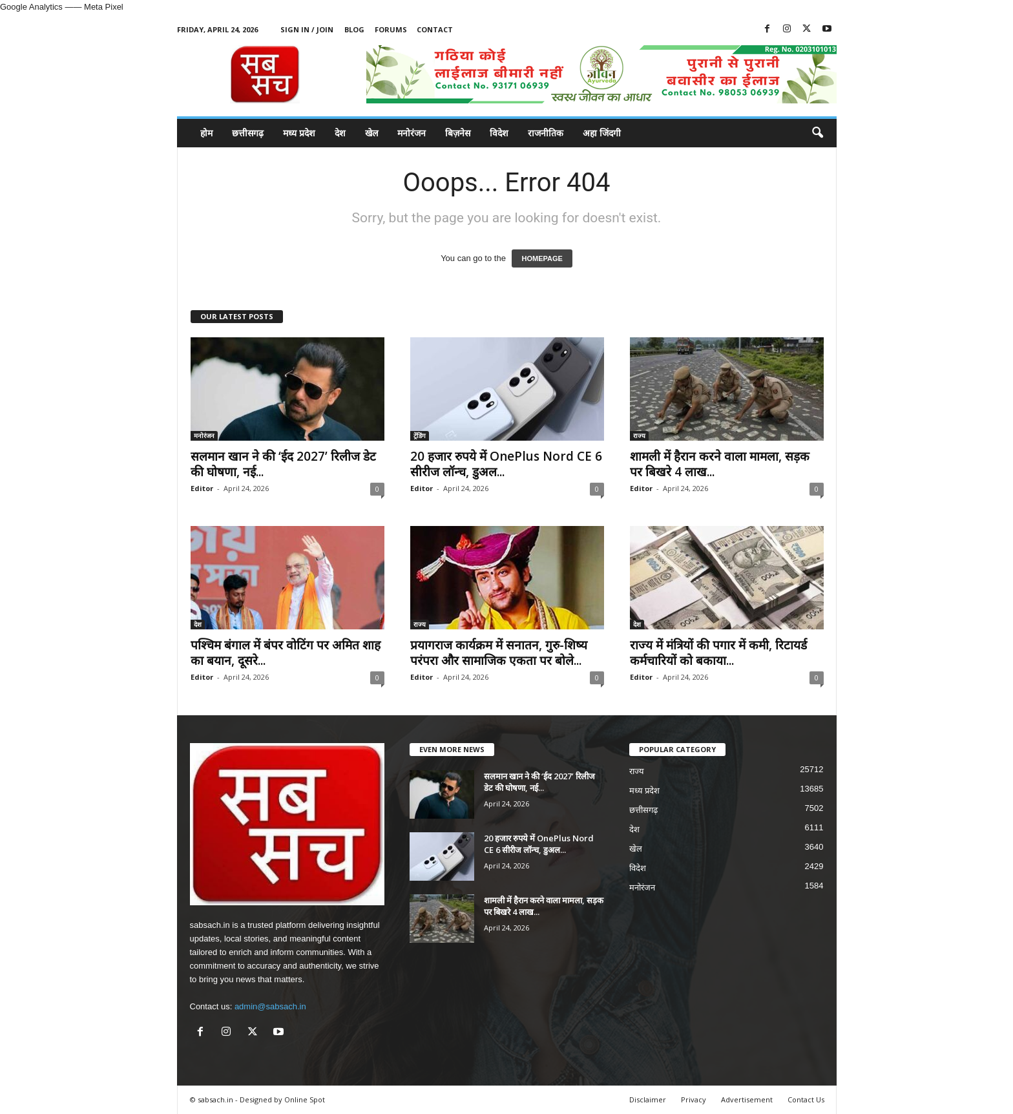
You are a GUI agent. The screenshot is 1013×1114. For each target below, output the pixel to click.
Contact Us (806, 1099)
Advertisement (747, 1099)
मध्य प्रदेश (299, 133)
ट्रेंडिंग (419, 435)
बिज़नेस (457, 133)
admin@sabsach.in (270, 1006)
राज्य (639, 435)
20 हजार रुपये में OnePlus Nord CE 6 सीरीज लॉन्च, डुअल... (506, 464)
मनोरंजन (411, 133)
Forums (391, 29)
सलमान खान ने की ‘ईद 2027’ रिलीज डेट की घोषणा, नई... (283, 464)
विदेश (499, 133)
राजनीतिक (545, 133)
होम (206, 133)
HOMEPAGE (541, 258)
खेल (371, 133)
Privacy (693, 1099)
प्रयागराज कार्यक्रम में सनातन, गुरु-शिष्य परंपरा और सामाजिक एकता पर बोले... (498, 652)
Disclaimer (647, 1099)
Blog (354, 29)
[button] (817, 133)
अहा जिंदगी (602, 133)
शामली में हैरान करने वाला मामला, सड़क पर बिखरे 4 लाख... (719, 464)
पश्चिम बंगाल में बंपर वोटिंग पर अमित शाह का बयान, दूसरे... (286, 652)
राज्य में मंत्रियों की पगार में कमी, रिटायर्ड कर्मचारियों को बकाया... (718, 652)
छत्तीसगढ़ (248, 133)
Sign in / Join (306, 29)
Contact (435, 29)
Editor (202, 488)
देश (340, 133)
